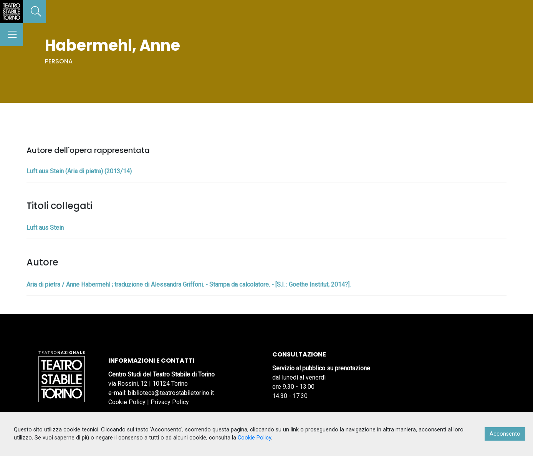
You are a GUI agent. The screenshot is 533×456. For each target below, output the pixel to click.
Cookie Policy (127, 402)
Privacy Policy (170, 402)
